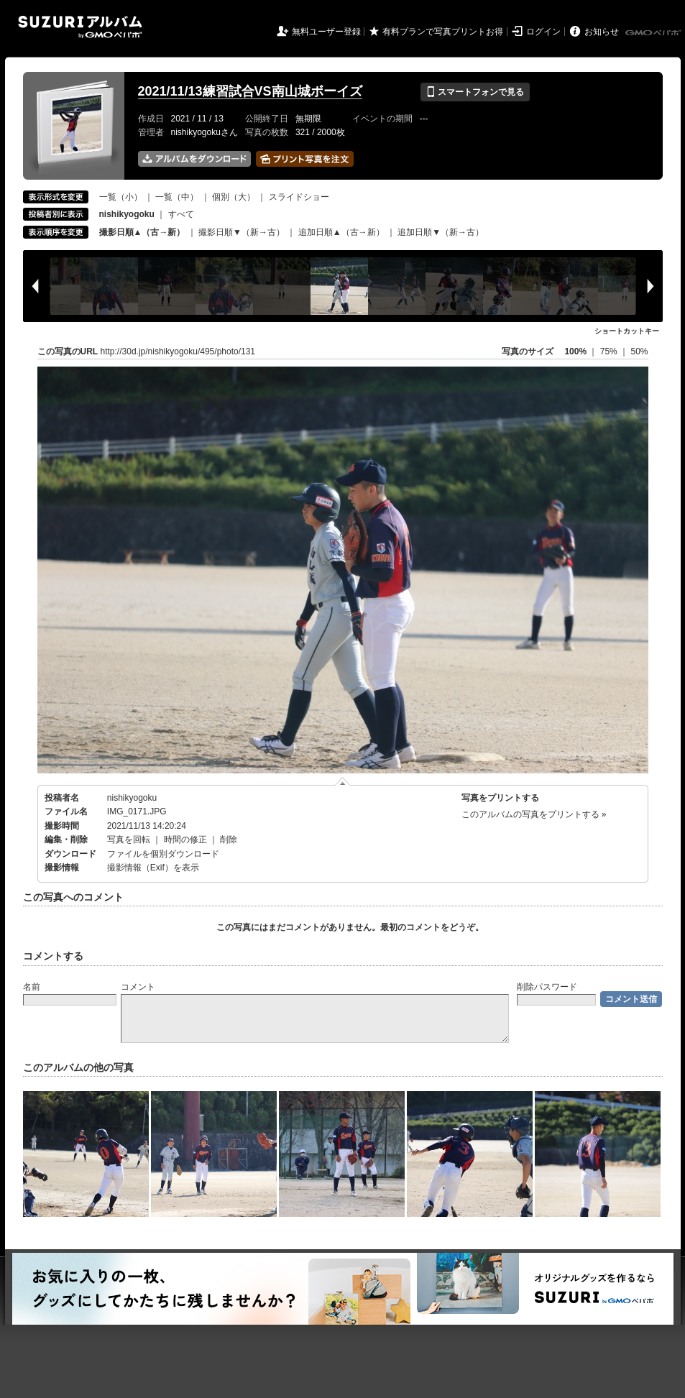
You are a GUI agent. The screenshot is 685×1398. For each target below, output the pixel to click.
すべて (181, 214)
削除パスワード (547, 987)
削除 (228, 839)
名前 (31, 987)
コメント (138, 987)
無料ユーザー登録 (326, 32)
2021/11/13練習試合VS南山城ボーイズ (250, 91)
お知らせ (601, 32)
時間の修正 (185, 839)
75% (610, 351)
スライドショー (299, 197)
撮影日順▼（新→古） (241, 232)
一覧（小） (120, 197)
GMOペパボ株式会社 (654, 33)
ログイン (543, 32)
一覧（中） (176, 197)
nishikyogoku (132, 798)
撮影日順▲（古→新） (142, 232)
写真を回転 (128, 839)
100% (575, 351)
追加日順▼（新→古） (440, 232)
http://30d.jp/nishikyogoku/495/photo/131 (178, 351)
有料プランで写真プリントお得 (442, 32)
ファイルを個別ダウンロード (163, 854)
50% (639, 351)
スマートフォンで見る (474, 92)
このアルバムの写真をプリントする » (534, 814)
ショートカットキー (626, 331)
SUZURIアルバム (80, 27)
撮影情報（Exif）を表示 (153, 868)
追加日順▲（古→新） (341, 232)
